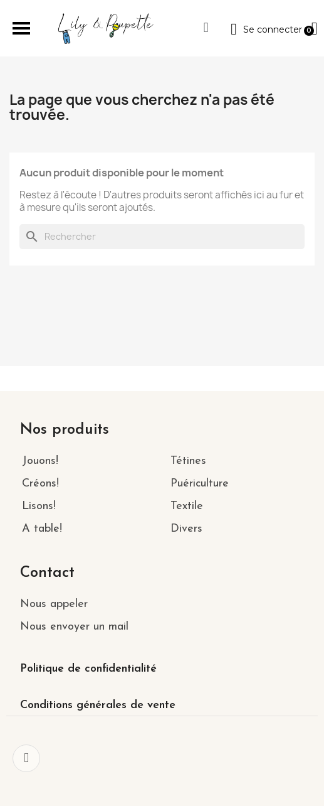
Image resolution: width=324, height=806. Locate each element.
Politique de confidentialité (88, 669)
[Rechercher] (162, 236)
